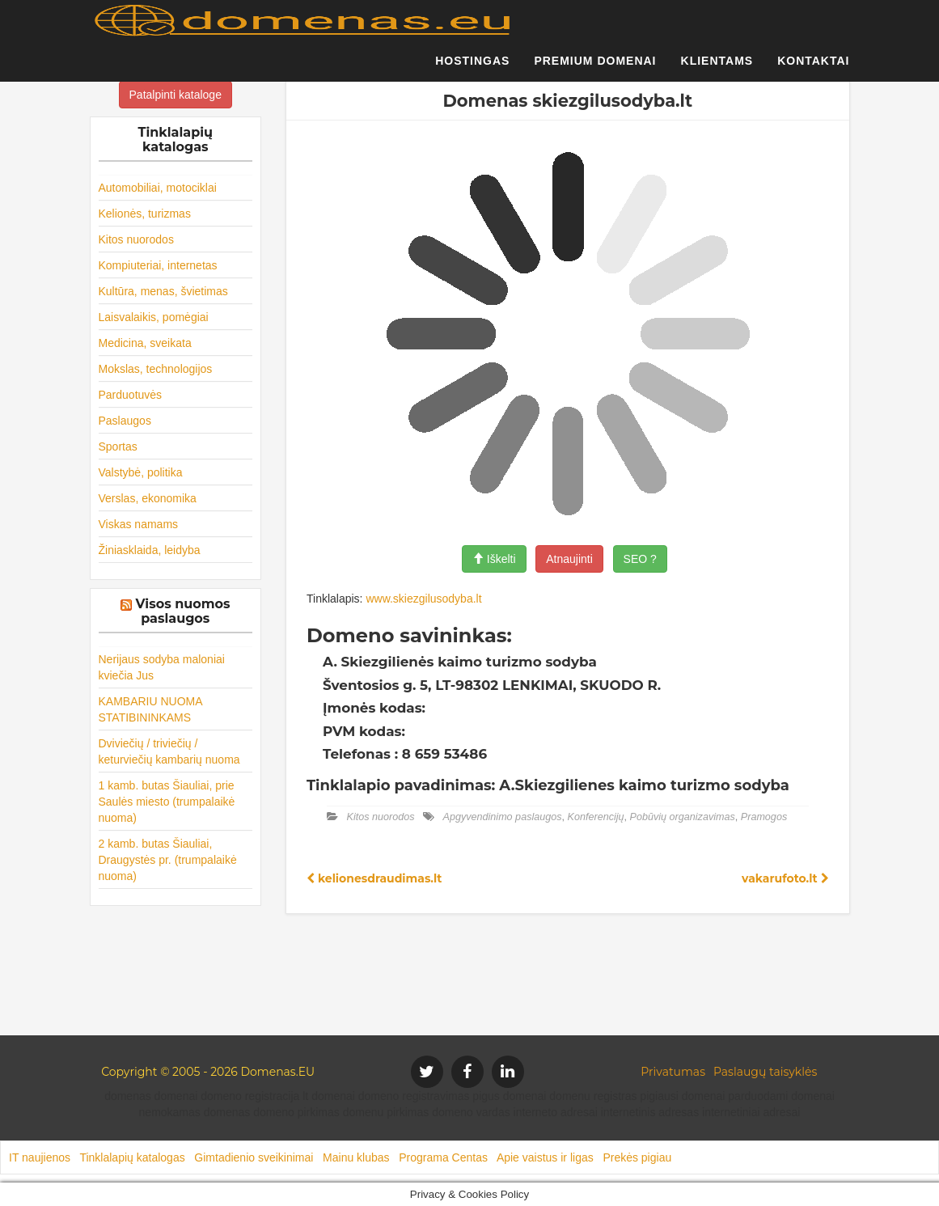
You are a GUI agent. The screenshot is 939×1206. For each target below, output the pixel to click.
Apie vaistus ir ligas (545, 1157)
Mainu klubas (356, 1157)
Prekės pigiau (637, 1157)
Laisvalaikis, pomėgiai (154, 317)
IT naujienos (39, 1157)
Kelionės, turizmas (145, 213)
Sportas (118, 446)
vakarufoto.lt (785, 878)
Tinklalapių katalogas (131, 1157)
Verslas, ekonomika (148, 498)
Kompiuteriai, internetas (158, 265)
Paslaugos (125, 420)
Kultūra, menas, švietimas (163, 291)
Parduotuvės (131, 394)
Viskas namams (139, 524)
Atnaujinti (569, 558)
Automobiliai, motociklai (158, 187)
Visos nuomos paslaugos (183, 611)
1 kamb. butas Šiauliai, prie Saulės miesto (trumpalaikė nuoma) (167, 801)
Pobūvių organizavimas (682, 817)
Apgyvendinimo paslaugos (502, 817)
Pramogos (764, 817)
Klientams (717, 68)
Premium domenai (595, 68)
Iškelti (494, 558)
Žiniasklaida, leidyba (150, 550)
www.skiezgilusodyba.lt (423, 598)
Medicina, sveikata (145, 342)
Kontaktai (813, 68)
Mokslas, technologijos (156, 368)
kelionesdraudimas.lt (374, 878)
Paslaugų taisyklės (765, 1071)
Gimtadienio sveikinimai (253, 1157)
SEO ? (640, 558)
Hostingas (472, 68)
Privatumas (673, 1071)
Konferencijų (596, 817)
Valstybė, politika (141, 472)
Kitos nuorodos (136, 239)
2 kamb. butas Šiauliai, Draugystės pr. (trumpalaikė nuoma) (168, 859)
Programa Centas (443, 1157)
